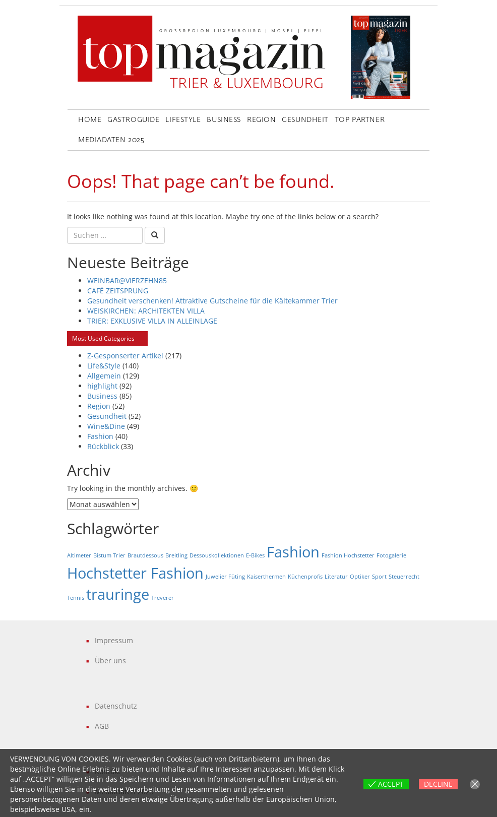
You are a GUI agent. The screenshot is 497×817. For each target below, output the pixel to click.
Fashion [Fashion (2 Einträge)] (293, 552)
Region (261, 119)
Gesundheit (305, 119)
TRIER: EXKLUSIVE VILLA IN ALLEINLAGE (152, 321)
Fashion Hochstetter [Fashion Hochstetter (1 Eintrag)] (348, 555)
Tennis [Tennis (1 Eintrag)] (75, 597)
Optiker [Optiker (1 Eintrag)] (360, 576)
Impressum (114, 640)
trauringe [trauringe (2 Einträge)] (117, 594)
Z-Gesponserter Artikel (125, 355)
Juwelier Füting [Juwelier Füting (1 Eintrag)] (225, 576)
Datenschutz (116, 706)
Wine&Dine (106, 426)
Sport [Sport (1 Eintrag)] (379, 576)
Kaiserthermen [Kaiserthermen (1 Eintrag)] (266, 576)
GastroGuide (133, 119)
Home (89, 119)
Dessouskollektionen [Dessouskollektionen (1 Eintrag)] (217, 555)
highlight (102, 386)
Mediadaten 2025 (111, 140)
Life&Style (103, 365)
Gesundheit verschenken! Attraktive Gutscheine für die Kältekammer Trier (212, 300)
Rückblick (103, 446)
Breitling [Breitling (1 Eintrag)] (176, 555)
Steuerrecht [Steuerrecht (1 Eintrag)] (404, 576)
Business (223, 119)
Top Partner (360, 119)
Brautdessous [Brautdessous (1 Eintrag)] (145, 555)
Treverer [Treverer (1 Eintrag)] (162, 597)
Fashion (100, 436)
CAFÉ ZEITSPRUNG (117, 290)
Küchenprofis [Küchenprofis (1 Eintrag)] (305, 576)
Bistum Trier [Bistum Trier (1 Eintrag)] (109, 555)
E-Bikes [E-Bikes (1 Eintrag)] (255, 555)
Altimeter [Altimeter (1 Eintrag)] (79, 555)
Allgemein (104, 376)
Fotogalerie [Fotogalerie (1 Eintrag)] (391, 555)
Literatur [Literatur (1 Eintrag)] (336, 576)
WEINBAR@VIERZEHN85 (127, 280)
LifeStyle (183, 119)
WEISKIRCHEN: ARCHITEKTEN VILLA (146, 311)
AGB (102, 726)
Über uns (110, 660)
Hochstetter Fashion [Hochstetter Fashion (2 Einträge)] (135, 573)
